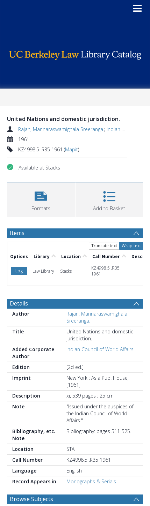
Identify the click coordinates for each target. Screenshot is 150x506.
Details (19, 303)
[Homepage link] (75, 53)
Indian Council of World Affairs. (100, 349)
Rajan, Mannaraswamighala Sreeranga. (61, 129)
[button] (41, 199)
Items (17, 233)
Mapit (71, 149)
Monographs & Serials (91, 481)
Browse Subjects (31, 499)
